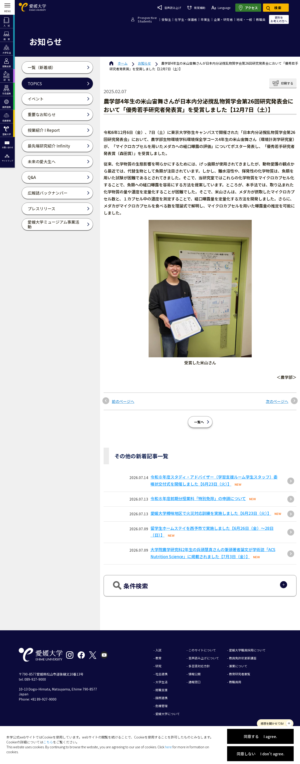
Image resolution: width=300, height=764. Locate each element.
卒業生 (205, 19)
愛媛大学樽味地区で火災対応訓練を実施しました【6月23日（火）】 (210, 513)
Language (220, 8)
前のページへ (123, 401)
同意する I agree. (260, 736)
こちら (48, 742)
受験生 (166, 19)
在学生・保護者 (186, 19)
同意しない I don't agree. (260, 754)
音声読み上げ (169, 7)
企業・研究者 (223, 19)
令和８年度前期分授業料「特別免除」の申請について (198, 498)
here (168, 747)
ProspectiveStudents (147, 19)
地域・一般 (244, 19)
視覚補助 (196, 8)
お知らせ (144, 63)
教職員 (261, 19)
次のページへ (277, 401)
